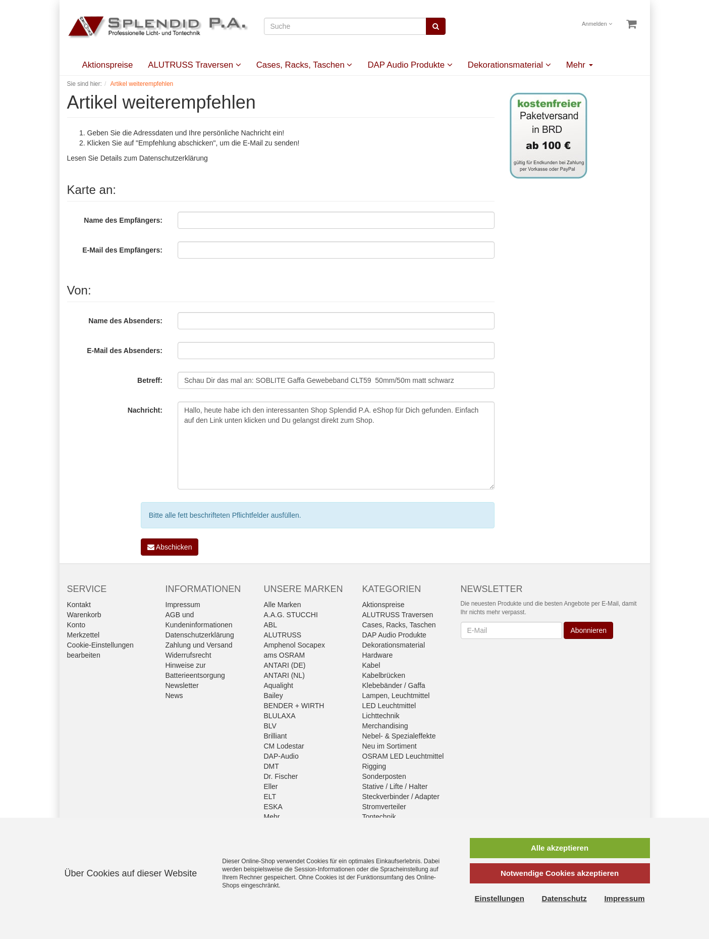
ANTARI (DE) (285, 665)
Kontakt (79, 605)
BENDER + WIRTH (294, 706)
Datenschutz (564, 898)
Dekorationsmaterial (509, 65)
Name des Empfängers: (123, 220)
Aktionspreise (107, 65)
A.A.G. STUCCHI (291, 615)
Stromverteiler (384, 807)
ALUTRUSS (283, 635)
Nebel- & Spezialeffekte (399, 736)
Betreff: (149, 380)
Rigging (374, 766)
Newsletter (182, 685)
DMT (271, 766)
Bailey (273, 695)
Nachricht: (145, 410)
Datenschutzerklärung (173, 158)
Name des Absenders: (125, 321)
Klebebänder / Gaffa (393, 685)
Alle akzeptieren (559, 848)
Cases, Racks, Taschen (304, 65)
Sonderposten (384, 776)
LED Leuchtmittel (389, 706)
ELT (270, 797)
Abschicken (169, 547)
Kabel (371, 665)
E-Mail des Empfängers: (122, 250)
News (174, 695)
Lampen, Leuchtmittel (396, 695)
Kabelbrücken (384, 675)
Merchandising (385, 726)
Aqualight (278, 685)
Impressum (183, 605)
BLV (270, 726)
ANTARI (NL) (284, 675)
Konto (76, 625)
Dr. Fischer (281, 776)
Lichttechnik (381, 716)
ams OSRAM (284, 655)
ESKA (273, 807)
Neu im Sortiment (389, 746)
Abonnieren (588, 630)
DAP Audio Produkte (409, 65)
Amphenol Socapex (294, 645)
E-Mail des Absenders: (124, 351)
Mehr (579, 65)
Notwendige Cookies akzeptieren (560, 873)
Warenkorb (84, 615)
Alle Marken (282, 605)
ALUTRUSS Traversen (194, 65)
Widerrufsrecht (188, 655)
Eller (271, 786)
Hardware (377, 655)
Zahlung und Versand (199, 645)
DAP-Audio (281, 756)
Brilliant (275, 736)
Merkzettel (83, 635)
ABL (270, 625)
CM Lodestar (284, 746)
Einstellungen (499, 898)
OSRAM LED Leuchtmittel (403, 756)
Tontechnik (379, 817)
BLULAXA (280, 716)
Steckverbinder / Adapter (401, 797)
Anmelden (597, 24)
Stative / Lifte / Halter (395, 786)
